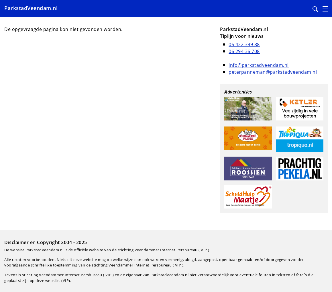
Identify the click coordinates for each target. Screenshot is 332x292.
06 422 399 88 (244, 44)
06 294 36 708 (244, 51)
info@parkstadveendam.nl (259, 65)
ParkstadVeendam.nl (31, 8)
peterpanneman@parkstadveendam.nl (273, 72)
